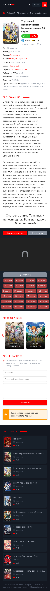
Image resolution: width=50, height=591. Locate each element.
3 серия (30, 280)
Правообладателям (38, 587)
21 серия (7, 306)
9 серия (6, 291)
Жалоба (25, 274)
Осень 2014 (14, 66)
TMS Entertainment (19, 69)
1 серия (8, 280)
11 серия (30, 291)
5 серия (8, 285)
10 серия (18, 291)
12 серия (43, 291)
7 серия (30, 285)
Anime (9, 4)
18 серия (19, 301)
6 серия (19, 285)
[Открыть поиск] (29, 5)
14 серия (19, 296)
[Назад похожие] (2, 335)
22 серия (19, 306)
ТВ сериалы (22, 13)
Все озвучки (37, 233)
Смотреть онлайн (15, 233)
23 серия (31, 306)
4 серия (41, 280)
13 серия (7, 296)
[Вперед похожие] (47, 335)
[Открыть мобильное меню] (44, 4)
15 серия (31, 296)
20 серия (43, 301)
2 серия (19, 280)
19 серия (31, 301)
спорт (17, 59)
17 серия (7, 301)
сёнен (24, 59)
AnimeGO (11, 13)
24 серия (43, 306)
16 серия (43, 296)
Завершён (14, 55)
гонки (11, 59)
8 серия (41, 285)
